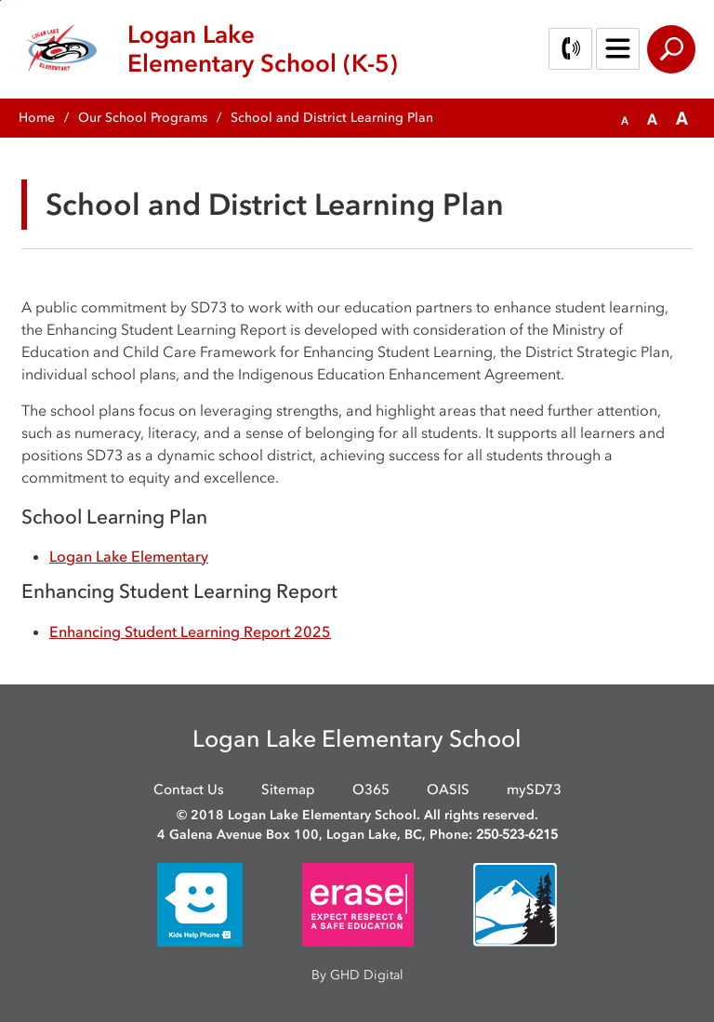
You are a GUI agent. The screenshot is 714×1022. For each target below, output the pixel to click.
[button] (624, 119)
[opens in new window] (200, 903)
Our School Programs (142, 118)
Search (671, 49)
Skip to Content (0, 0)
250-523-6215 (517, 835)
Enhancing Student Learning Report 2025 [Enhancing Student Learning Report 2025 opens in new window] (190, 631)
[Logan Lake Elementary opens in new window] (128, 556)
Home (37, 118)
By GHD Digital (357, 975)
